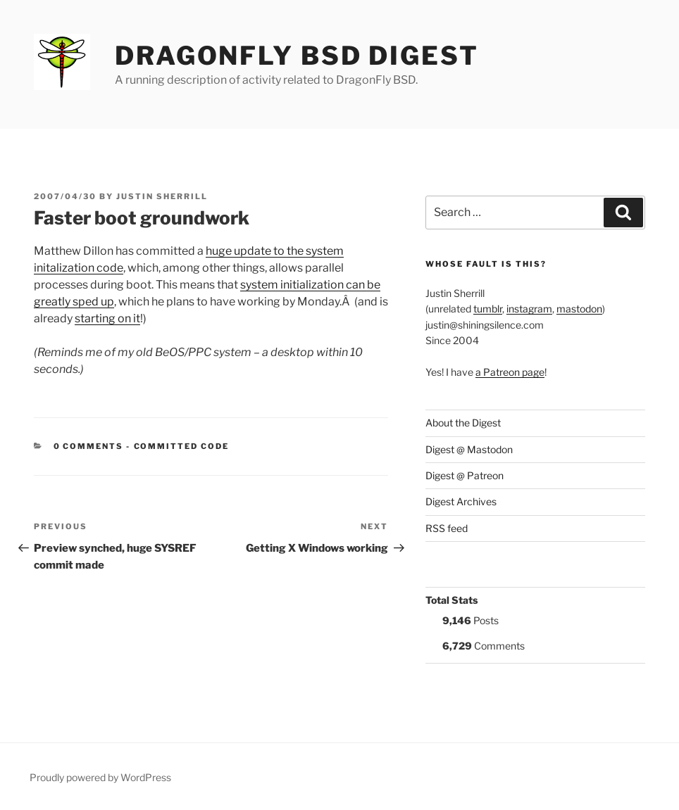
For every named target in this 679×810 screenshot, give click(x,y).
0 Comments (89, 446)
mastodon (579, 309)
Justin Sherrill (162, 196)
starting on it (107, 318)
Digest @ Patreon (464, 475)
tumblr (487, 309)
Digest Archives (461, 501)
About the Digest (463, 423)
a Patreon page (509, 372)
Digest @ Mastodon (469, 449)
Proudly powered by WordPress (100, 777)
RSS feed (446, 528)
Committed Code (182, 446)
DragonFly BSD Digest (297, 55)
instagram (529, 309)
